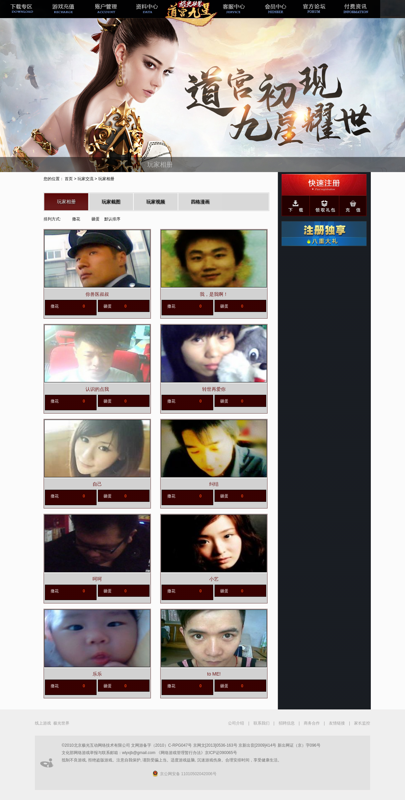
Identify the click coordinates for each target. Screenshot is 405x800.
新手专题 (190, 14)
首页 (69, 178)
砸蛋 (96, 219)
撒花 (76, 219)
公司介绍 (236, 723)
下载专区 (21, 14)
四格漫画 (200, 201)
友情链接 (337, 723)
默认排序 (112, 219)
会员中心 (274, 14)
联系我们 (261, 723)
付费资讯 (359, 14)
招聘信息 (287, 723)
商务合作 (312, 723)
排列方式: (52, 219)
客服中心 (232, 14)
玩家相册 (66, 201)
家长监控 (362, 723)
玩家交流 (85, 178)
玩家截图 (111, 201)
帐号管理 (105, 14)
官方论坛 (317, 14)
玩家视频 (155, 201)
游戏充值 (63, 14)
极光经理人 (148, 14)
